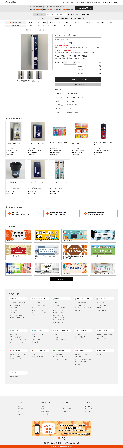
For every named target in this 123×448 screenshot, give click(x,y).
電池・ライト (78, 310)
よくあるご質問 (67, 409)
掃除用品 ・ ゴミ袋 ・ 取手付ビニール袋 (105, 335)
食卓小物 (99, 307)
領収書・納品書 (45, 411)
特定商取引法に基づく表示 (71, 443)
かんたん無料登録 (83, 9)
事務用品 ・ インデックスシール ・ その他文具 (61, 318)
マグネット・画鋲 (58, 312)
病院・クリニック (53, 26)
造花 (33, 307)
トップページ (42, 18)
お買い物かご (88, 411)
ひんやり (31, 22)
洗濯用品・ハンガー (102, 338)
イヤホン (68, 22)
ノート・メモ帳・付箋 (59, 307)
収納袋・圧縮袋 (14, 310)
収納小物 (12, 312)
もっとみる (61, 279)
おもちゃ (34, 354)
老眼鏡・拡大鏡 (14, 376)
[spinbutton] (70, 62)
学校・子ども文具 (58, 315)
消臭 (60, 22)
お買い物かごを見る (110, 3)
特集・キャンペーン (90, 409)
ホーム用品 (25, 30)
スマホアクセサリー (80, 302)
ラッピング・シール (37, 310)
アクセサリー (57, 337)
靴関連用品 (35, 342)
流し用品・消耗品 (102, 302)
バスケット (78, 22)
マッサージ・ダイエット (16, 358)
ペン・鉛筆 (56, 305)
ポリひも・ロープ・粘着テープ (61, 360)
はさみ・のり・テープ (59, 310)
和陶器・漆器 (13, 334)
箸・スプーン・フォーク (16, 342)
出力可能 (66, 10)
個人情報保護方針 (56, 443)
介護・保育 (41, 26)
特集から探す (65, 18)
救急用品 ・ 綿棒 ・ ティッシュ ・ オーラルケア (18, 355)
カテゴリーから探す (53, 18)
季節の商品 (100, 354)
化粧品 (55, 334)
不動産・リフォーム (69, 26)
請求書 (42, 409)
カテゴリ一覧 (88, 406)
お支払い (20, 411)
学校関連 (31, 26)
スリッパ (88, 22)
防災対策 (52, 22)
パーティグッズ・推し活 (38, 357)
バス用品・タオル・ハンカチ (83, 334)
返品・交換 (21, 414)
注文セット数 (65, 63)
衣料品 (33, 337)
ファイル (111, 22)
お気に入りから (83, 14)
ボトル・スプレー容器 (59, 339)
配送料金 (20, 409)
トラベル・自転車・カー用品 (83, 359)
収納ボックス (13, 307)
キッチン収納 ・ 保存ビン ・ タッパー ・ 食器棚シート (18, 316)
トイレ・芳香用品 (80, 337)
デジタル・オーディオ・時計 (83, 307)
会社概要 (46, 443)
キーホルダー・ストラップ (82, 305)
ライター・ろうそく (35, 30)
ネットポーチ (42, 22)
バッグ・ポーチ (36, 339)
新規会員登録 (80, 2)
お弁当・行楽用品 (102, 310)
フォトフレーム (99, 22)
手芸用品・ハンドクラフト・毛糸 (40, 313)
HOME (19, 30)
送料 (36, 10)
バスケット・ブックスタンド (18, 302)
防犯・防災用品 (79, 357)
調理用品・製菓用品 (102, 305)
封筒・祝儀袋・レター (59, 322)
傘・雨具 (77, 364)
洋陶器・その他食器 (15, 337)
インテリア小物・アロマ (38, 305)
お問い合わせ (97, 2)
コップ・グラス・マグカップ (18, 339)
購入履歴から (95, 14)
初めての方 (81, 18)
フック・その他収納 (15, 305)
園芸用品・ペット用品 (59, 357)
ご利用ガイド (89, 2)
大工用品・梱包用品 (58, 354)
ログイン (73, 2)
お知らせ (73, 18)
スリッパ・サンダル (37, 334)
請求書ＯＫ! (50, 10)
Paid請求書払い (45, 414)
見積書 (42, 406)
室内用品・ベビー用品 (81, 354)
